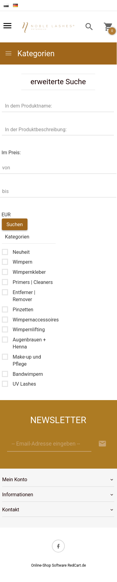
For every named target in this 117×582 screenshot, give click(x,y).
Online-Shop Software (49, 565)
